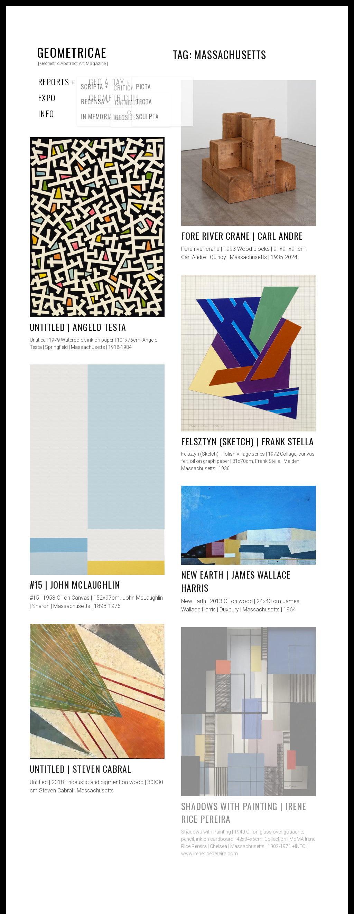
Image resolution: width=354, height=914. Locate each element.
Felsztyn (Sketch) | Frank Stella (247, 441)
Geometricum (114, 97)
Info (46, 113)
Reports (53, 81)
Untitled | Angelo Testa (78, 327)
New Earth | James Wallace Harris (236, 581)
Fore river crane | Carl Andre (242, 235)
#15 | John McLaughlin (75, 584)
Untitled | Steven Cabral (80, 768)
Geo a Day (106, 81)
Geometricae (72, 52)
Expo (47, 97)
